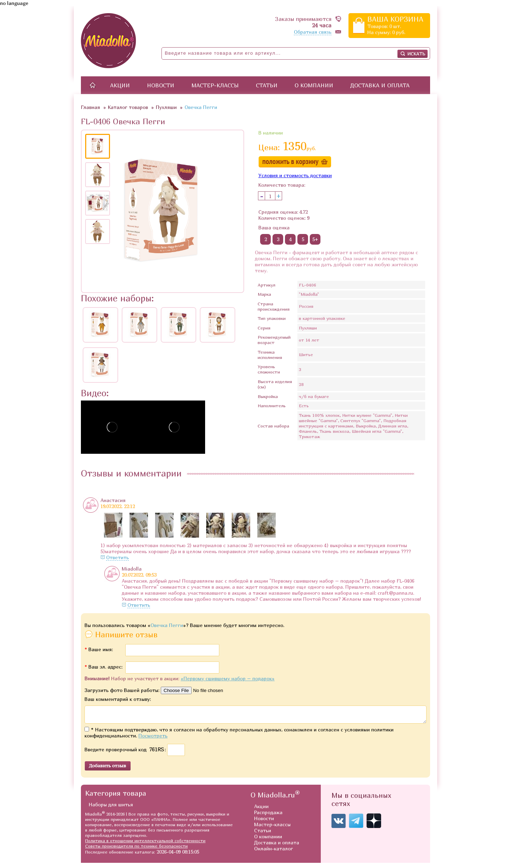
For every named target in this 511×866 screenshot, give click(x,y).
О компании (314, 85)
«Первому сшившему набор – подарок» (228, 678)
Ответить (117, 557)
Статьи (267, 85)
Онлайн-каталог (273, 852)
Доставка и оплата (380, 85)
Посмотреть (152, 739)
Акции (120, 85)
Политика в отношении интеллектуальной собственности (145, 843)
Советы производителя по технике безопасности (136, 849)
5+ (315, 239)
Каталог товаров (128, 107)
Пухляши (166, 107)
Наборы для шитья (111, 808)
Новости (160, 85)
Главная (90, 107)
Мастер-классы (215, 85)
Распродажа (268, 815)
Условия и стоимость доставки (295, 175)
